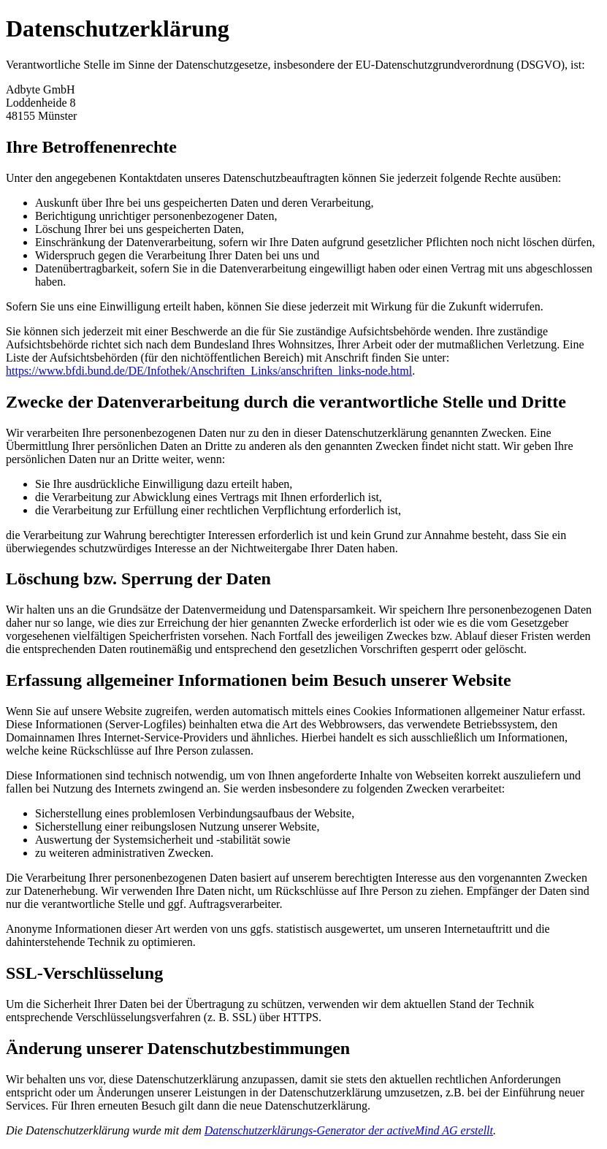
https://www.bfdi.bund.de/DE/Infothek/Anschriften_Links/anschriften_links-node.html (209, 370)
